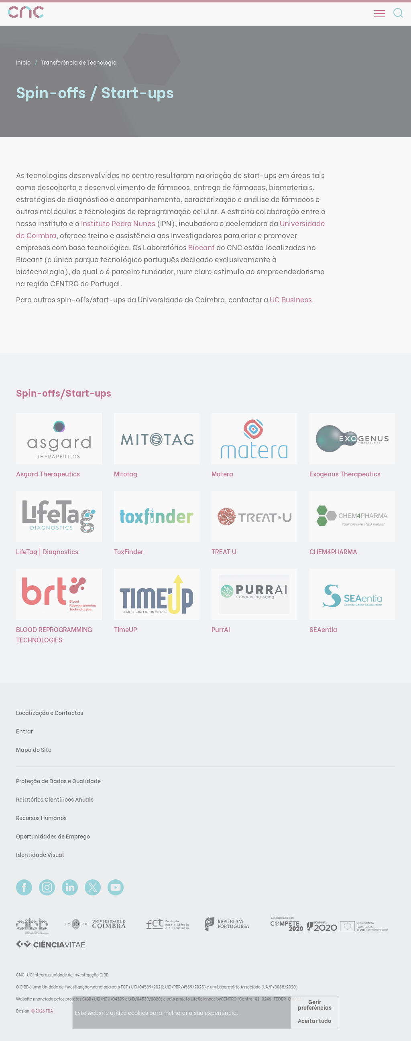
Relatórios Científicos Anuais (55, 799)
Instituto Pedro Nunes (118, 222)
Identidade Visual (40, 854)
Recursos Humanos (41, 817)
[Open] (379, 14)
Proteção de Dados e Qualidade (58, 780)
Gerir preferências (315, 1004)
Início (24, 62)
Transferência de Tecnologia (79, 62)
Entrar (24, 731)
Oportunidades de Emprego (53, 836)
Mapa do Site (33, 749)
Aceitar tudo (314, 1020)
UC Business (291, 299)
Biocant (201, 246)
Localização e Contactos (49, 712)
